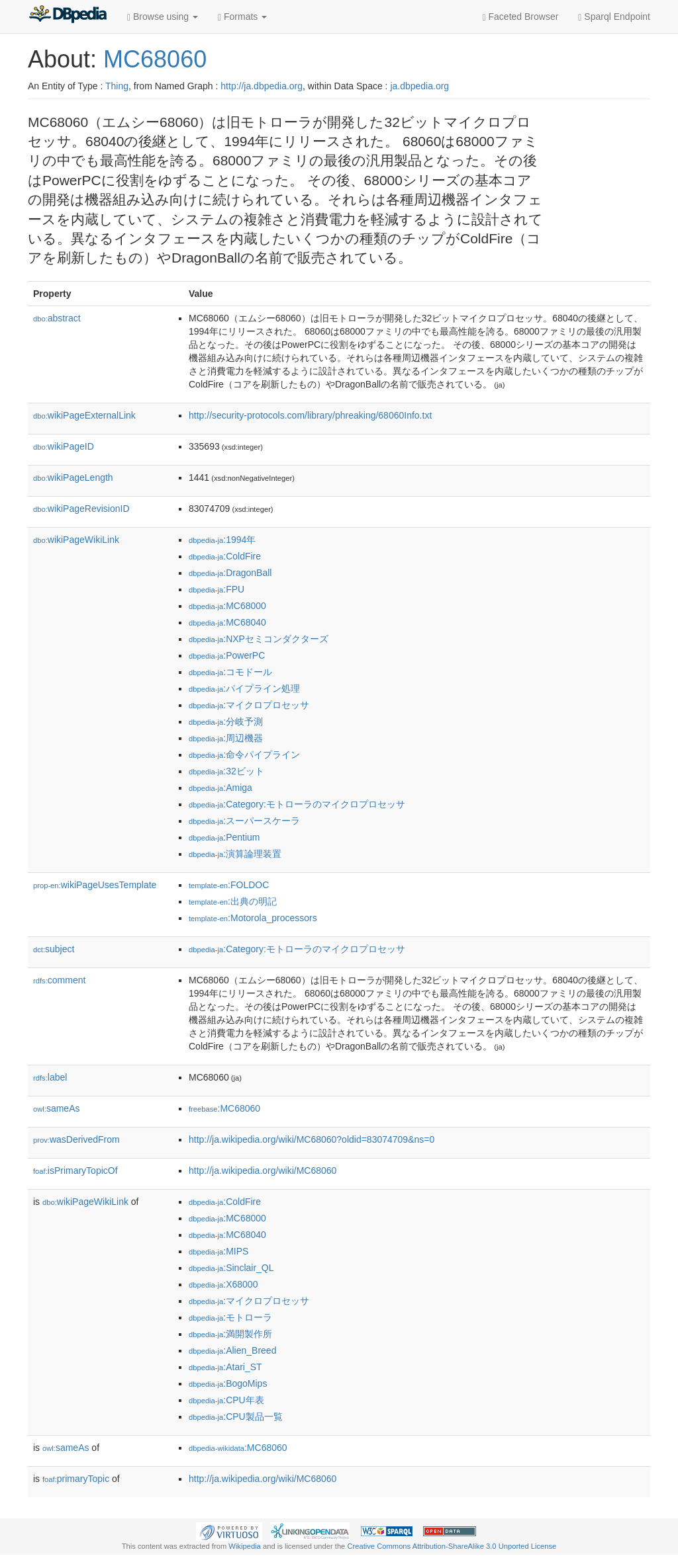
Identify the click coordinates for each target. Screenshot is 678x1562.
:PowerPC (227, 655)
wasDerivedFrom (76, 1139)
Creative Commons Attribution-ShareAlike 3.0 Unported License (451, 1546)
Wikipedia (244, 1546)
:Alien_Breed (232, 1350)
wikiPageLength (73, 477)
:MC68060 (224, 1108)
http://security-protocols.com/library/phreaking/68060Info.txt (310, 415)
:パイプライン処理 (244, 688)
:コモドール (230, 672)
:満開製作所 (230, 1334)
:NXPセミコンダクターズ (258, 639)
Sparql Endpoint (614, 16)
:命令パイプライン (244, 754)
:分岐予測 (226, 721)
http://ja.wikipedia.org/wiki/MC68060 (262, 1170)
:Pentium (224, 837)
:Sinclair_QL (231, 1267)
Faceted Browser (521, 16)
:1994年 (222, 539)
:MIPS (218, 1251)
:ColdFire (225, 556)
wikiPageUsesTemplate (94, 885)
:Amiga (220, 787)
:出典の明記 (233, 901)
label (50, 1077)
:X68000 (223, 1284)
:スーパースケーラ (244, 820)
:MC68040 (227, 622)
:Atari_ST (225, 1367)
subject (53, 949)
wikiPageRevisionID (81, 508)
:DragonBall (230, 572)
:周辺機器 (226, 738)
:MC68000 (227, 605)
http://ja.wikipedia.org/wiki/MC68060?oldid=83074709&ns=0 (311, 1139)
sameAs (56, 1108)
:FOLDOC (229, 885)
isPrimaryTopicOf (75, 1170)
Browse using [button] (162, 16)
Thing (116, 86)
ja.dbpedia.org (419, 86)
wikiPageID (63, 446)
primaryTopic (75, 1478)
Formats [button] (242, 16)
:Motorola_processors (253, 918)
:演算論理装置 (235, 853)
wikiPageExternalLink (84, 415)
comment (59, 980)
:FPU (216, 589)
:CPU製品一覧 (236, 1416)
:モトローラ (230, 1317)
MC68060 (155, 59)
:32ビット (226, 771)
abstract (57, 318)
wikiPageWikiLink (76, 539)
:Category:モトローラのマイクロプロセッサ (297, 804)
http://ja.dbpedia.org (261, 86)
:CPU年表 (226, 1400)
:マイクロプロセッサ (249, 705)
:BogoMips (228, 1383)
